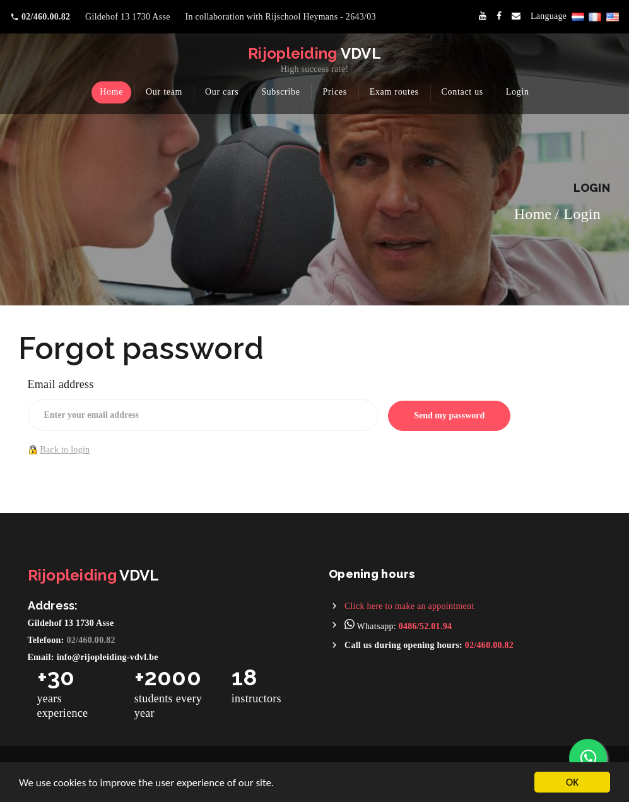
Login (517, 92)
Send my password (449, 415)
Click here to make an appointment (409, 606)
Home (111, 92)
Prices (334, 92)
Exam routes (394, 92)
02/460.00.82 (91, 640)
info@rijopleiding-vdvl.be (107, 657)
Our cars (221, 92)
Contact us (463, 92)
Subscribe (280, 92)
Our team (164, 92)
